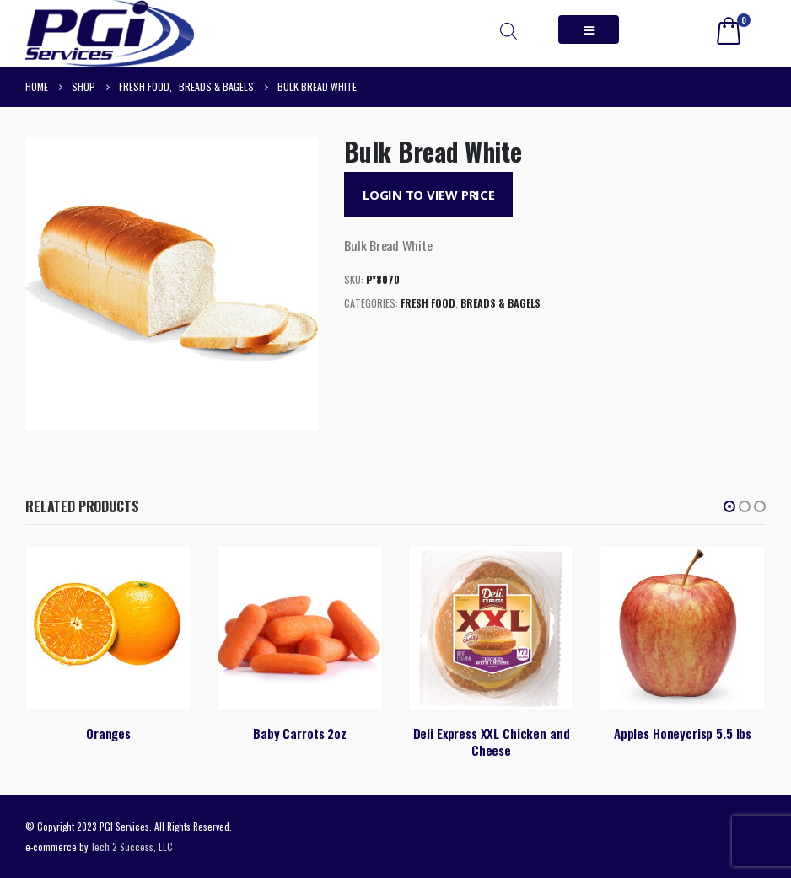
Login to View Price (429, 194)
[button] (729, 506)
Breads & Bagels (500, 303)
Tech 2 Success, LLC (131, 846)
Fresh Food (428, 303)
